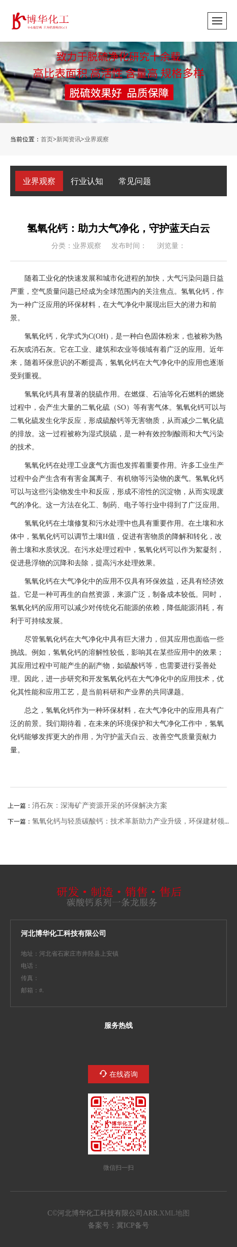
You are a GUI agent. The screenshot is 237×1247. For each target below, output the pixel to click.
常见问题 (134, 181)
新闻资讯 (68, 139)
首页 (47, 139)
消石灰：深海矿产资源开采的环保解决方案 (99, 805)
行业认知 (87, 181)
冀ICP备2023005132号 (132, 1225)
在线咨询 (123, 1074)
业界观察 (96, 139)
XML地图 (175, 1212)
